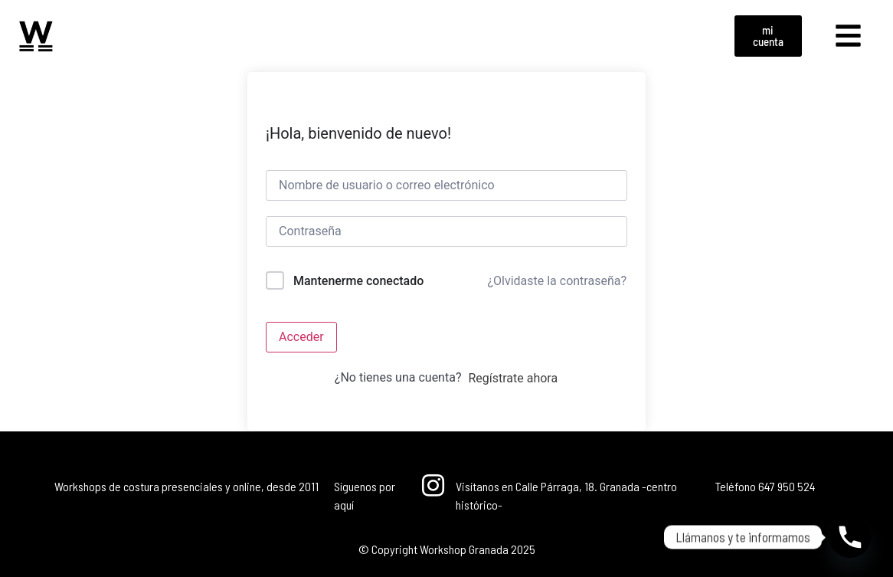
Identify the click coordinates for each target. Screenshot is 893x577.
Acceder (301, 336)
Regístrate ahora (513, 378)
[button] (848, 36)
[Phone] (850, 537)
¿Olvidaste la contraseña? (556, 281)
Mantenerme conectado (358, 281)
